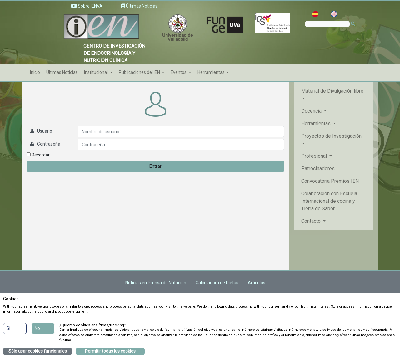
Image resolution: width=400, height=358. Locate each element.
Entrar (155, 166)
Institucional (96, 72)
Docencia (312, 111)
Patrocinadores (318, 168)
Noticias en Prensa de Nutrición (155, 282)
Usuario (44, 131)
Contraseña (48, 143)
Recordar (38, 154)
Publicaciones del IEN (140, 72)
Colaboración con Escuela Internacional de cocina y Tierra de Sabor (329, 201)
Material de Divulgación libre (332, 91)
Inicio (35, 72)
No (37, 328)
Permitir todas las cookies (110, 351)
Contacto (311, 221)
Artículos (256, 282)
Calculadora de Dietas (217, 282)
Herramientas (212, 72)
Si (8, 328)
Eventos (179, 72)
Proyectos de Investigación (331, 136)
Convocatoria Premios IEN (330, 181)
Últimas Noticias (62, 72)
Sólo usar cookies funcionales (37, 351)
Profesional (314, 156)
